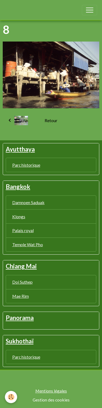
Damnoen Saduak (28, 202)
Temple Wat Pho (27, 244)
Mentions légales (51, 390)
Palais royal (23, 230)
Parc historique (26, 164)
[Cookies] (11, 397)
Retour (51, 120)
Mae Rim (20, 296)
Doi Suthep (22, 281)
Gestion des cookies (51, 399)
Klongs (18, 216)
